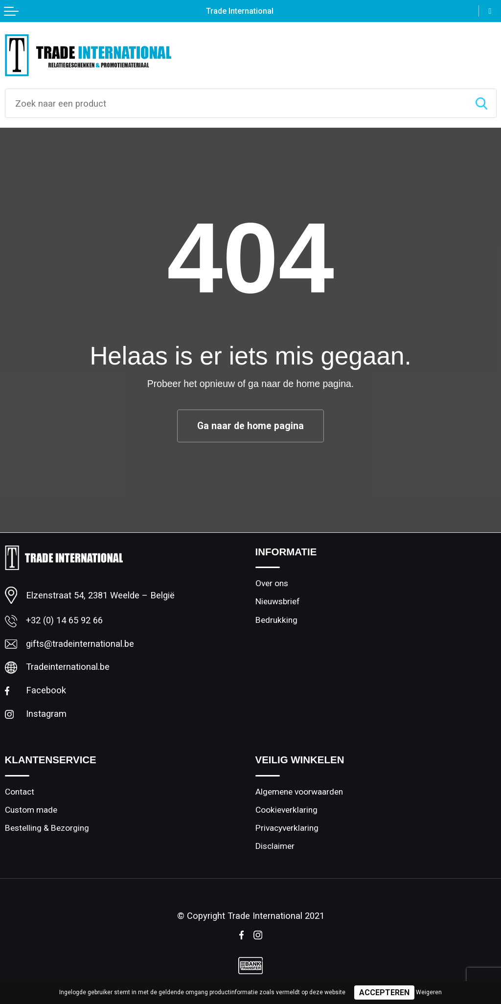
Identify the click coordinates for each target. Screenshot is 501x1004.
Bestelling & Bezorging (47, 828)
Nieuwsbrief (277, 601)
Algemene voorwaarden (299, 792)
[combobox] (236, 103)
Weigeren (429, 992)
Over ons (271, 583)
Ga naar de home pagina (250, 426)
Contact (19, 792)
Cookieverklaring (286, 810)
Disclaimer (275, 846)
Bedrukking (276, 620)
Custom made (31, 810)
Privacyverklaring (287, 828)
